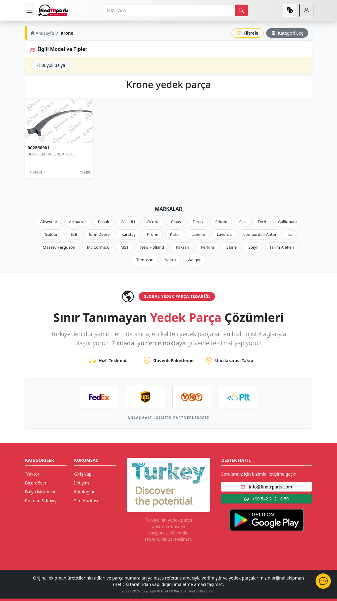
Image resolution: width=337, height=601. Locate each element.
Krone (152, 234)
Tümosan (144, 259)
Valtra (170, 259)
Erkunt (221, 221)
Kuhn (175, 234)
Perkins (208, 247)
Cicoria (153, 221)
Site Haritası (86, 500)
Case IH (128, 221)
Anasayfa (42, 33)
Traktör (32, 474)
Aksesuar (48, 221)
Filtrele (247, 33)
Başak (103, 221)
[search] (241, 10)
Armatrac (77, 221)
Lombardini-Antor (260, 234)
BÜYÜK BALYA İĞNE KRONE (51, 154)
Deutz (198, 221)
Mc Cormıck (98, 247)
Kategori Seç (287, 33)
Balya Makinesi (40, 492)
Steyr (253, 247)
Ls (290, 234)
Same (231, 247)
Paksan (182, 247)
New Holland (152, 247)
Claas (176, 221)
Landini (198, 234)
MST (124, 247)
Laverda (224, 234)
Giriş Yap (82, 474)
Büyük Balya (50, 65)
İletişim (81, 483)
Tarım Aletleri (282, 247)
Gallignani (287, 221)
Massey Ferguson (59, 247)
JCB (74, 234)
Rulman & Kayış (40, 500)
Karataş (128, 234)
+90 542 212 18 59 (266, 499)
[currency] (290, 10)
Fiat (242, 221)
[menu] (29, 10)
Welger (194, 259)
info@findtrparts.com (266, 487)
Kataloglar (84, 492)
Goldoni (52, 234)
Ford (262, 221)
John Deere (99, 234)
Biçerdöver (36, 483)
